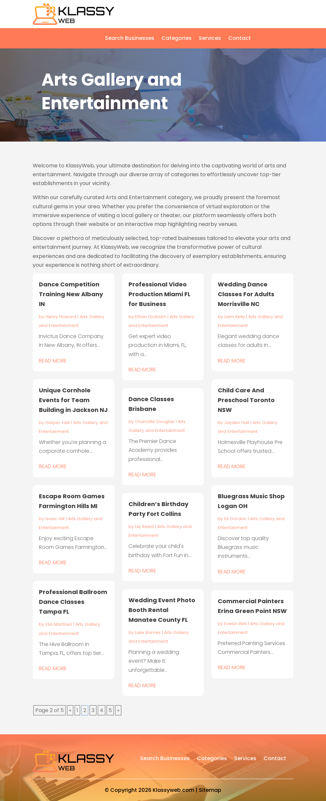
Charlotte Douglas (154, 421)
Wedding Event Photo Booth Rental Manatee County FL (162, 610)
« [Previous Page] (70, 710)
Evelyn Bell (235, 624)
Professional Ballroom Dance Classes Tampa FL (73, 602)
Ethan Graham (150, 317)
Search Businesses (129, 39)
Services (210, 39)
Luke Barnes (148, 632)
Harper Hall (57, 422)
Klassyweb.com (173, 790)
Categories (177, 39)
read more (53, 361)
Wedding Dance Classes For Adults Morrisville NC (246, 294)
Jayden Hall (236, 422)
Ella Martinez (58, 624)
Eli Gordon (235, 519)
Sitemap (210, 790)
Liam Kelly (234, 317)
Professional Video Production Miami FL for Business (160, 294)
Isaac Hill (54, 519)
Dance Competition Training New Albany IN (71, 294)
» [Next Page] (118, 710)
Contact (239, 39)
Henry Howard (60, 317)
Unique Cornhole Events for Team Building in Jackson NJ (73, 400)
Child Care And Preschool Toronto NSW (246, 400)
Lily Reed (144, 526)
